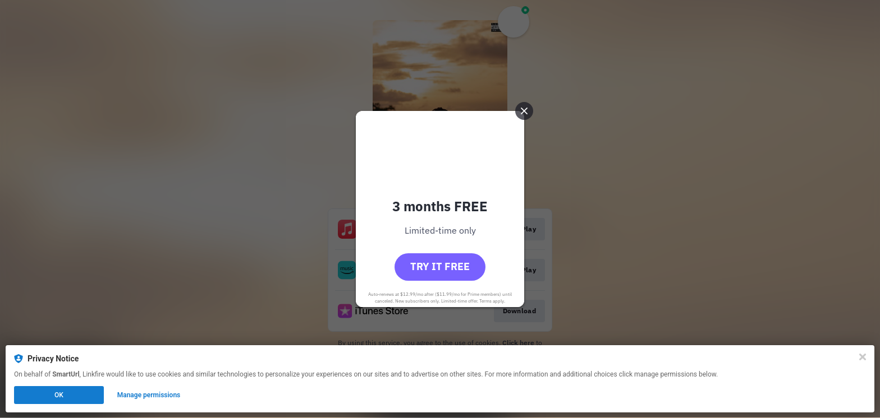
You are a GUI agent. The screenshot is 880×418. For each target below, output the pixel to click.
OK (58, 395)
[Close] (863, 357)
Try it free (440, 266)
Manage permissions (149, 395)
